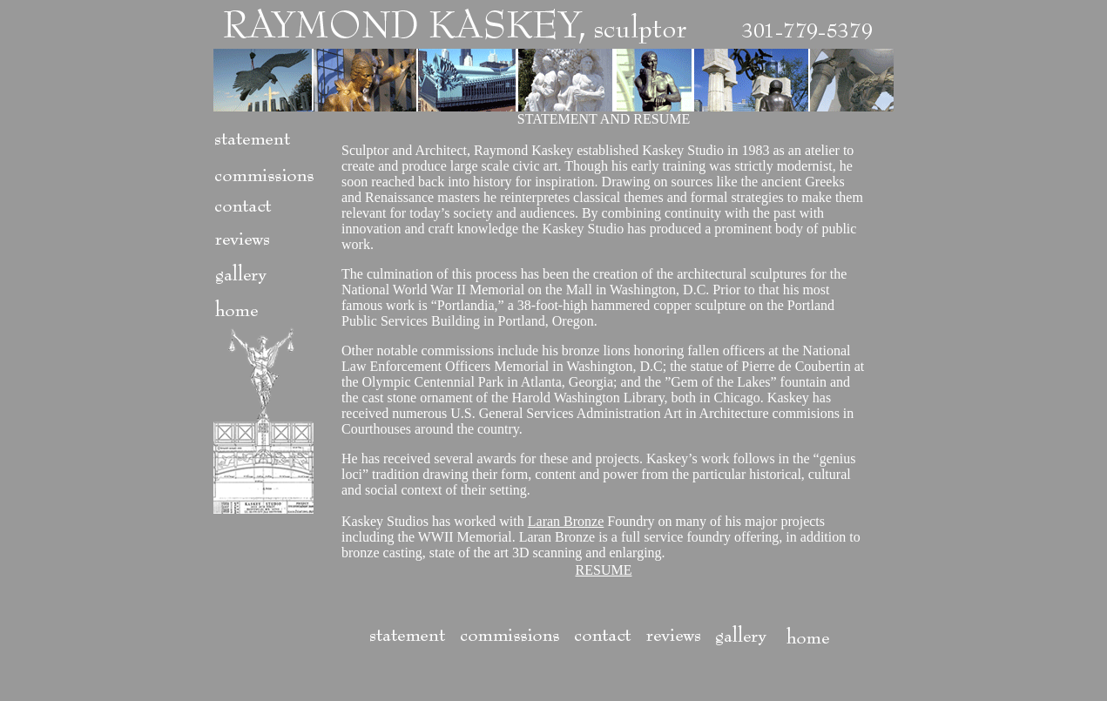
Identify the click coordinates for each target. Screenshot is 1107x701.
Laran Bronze (566, 521)
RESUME (604, 570)
